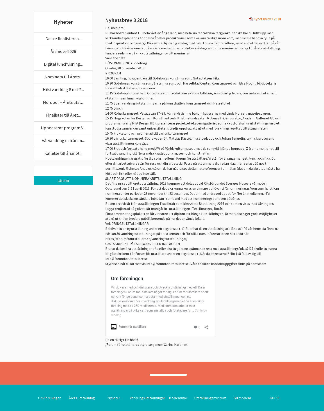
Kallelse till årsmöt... (63, 153)
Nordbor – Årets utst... (63, 102)
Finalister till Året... (63, 115)
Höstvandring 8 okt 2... (63, 89)
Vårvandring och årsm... (63, 140)
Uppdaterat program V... (63, 127)
